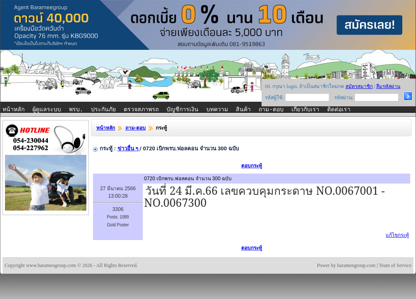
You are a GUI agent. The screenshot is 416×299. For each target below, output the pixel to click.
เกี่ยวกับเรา (305, 109)
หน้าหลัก (13, 109)
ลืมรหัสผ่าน (388, 86)
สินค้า (243, 109)
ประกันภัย (103, 109)
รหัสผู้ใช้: (274, 97)
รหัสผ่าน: (343, 97)
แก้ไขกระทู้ (397, 235)
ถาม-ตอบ (271, 109)
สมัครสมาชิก (359, 86)
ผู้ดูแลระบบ (46, 109)
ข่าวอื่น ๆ (128, 148)
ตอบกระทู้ (251, 166)
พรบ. (76, 109)
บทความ (217, 109)
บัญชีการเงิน (182, 109)
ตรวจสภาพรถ (141, 109)
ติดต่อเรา (338, 109)
